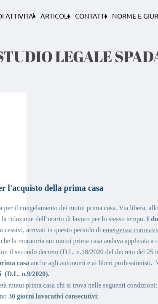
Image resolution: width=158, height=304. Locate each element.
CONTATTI (90, 15)
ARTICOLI (54, 15)
